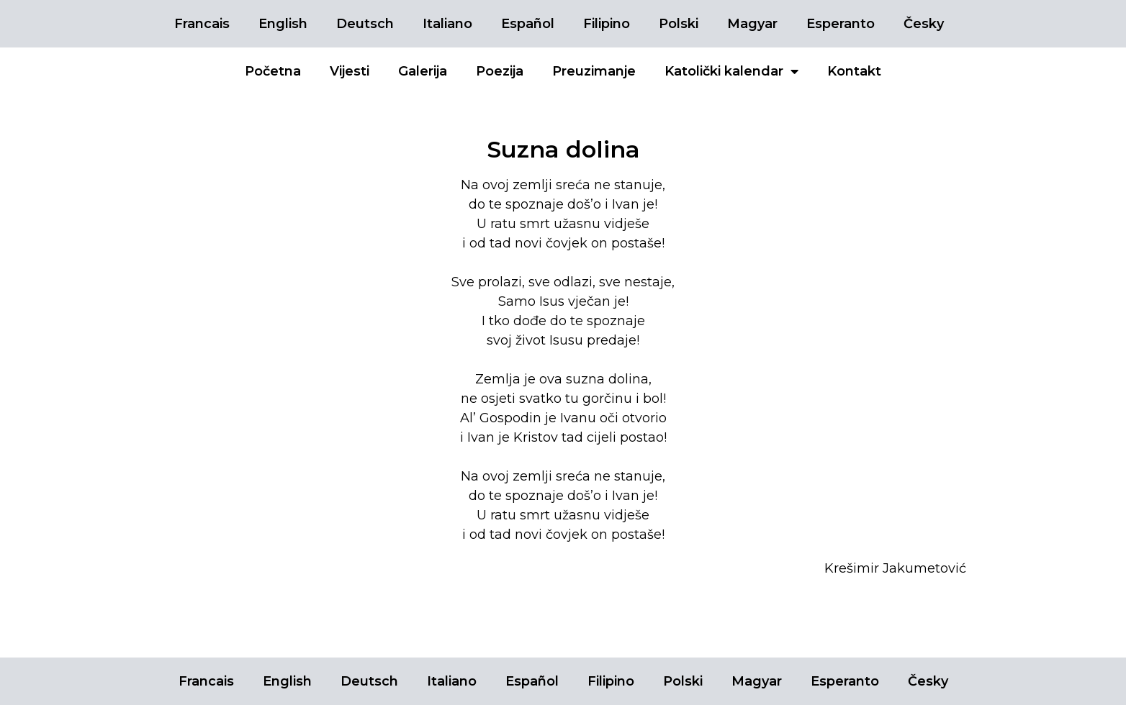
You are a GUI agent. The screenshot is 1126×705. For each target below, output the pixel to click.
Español (527, 24)
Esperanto (840, 24)
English (282, 24)
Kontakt (854, 71)
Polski (678, 24)
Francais (202, 24)
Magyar (752, 24)
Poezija (499, 71)
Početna (273, 71)
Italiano (447, 24)
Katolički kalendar (731, 71)
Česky (924, 24)
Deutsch (365, 24)
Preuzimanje (594, 71)
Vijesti (349, 71)
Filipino (606, 24)
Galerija (422, 71)
